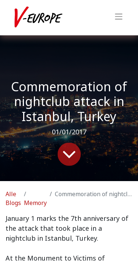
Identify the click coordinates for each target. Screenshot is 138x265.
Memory (35, 203)
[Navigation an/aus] (119, 17)
